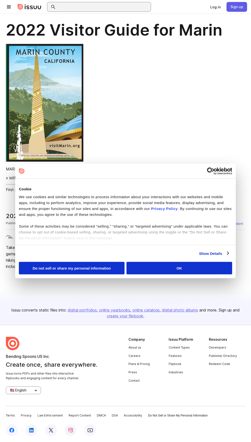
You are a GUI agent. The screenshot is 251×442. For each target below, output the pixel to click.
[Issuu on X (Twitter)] (51, 430)
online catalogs (146, 310)
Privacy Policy (164, 208)
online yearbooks (114, 310)
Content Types (179, 347)
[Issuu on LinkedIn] (31, 430)
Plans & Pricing (139, 364)
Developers (217, 347)
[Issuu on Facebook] (12, 430)
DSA (115, 415)
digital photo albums (180, 310)
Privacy (26, 415)
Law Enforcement (50, 415)
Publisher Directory (223, 356)
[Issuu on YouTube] (90, 430)
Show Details (210, 253)
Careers (134, 356)
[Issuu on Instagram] (70, 430)
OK (179, 268)
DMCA (101, 415)
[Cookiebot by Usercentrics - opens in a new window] (210, 171)
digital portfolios (82, 310)
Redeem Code (219, 364)
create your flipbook (125, 315)
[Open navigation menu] (9, 7)
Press (132, 372)
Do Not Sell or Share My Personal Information (178, 415)
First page (15, 189)
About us (134, 347)
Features (175, 356)
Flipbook (175, 364)
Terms (10, 415)
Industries (176, 372)
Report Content (80, 415)
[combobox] (103, 7)
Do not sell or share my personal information (72, 268)
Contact (134, 380)
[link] (215, 7)
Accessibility (133, 415)
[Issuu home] (29, 7)
